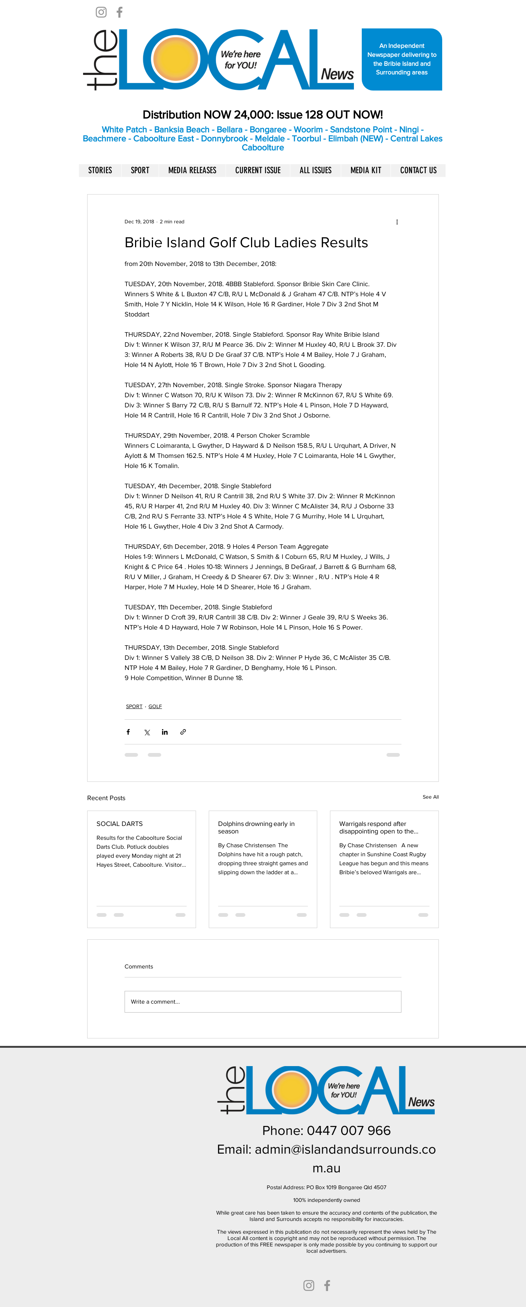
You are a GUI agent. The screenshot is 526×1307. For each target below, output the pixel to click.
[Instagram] (101, 12)
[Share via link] (183, 731)
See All (431, 797)
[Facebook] (119, 12)
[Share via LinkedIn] (164, 731)
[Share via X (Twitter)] (146, 731)
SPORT (134, 706)
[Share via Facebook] (128, 731)
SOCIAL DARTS (122, 823)
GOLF (155, 706)
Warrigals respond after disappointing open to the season (376, 827)
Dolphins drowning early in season (256, 827)
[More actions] (396, 221)
